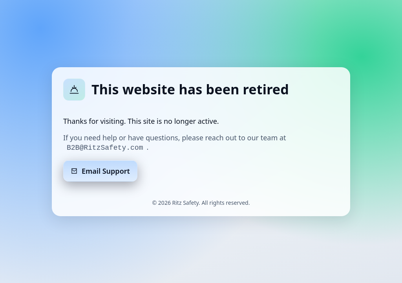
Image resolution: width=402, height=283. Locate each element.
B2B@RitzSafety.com (105, 148)
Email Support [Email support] (100, 171)
